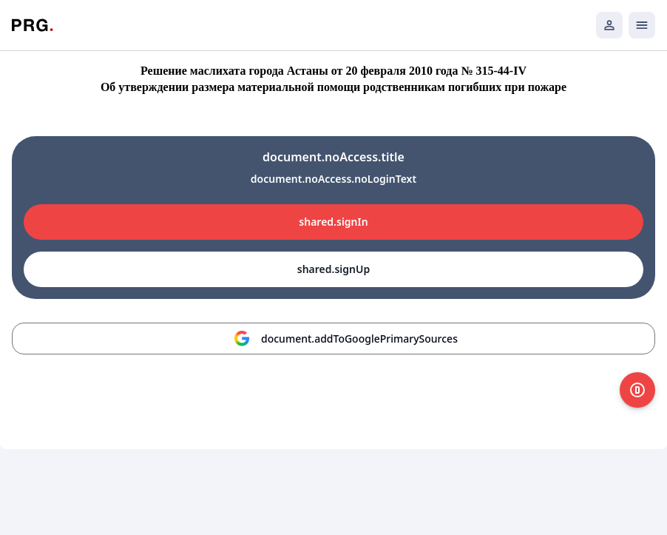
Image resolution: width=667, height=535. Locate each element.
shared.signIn (333, 222)
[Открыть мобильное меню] (642, 25)
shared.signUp (333, 269)
